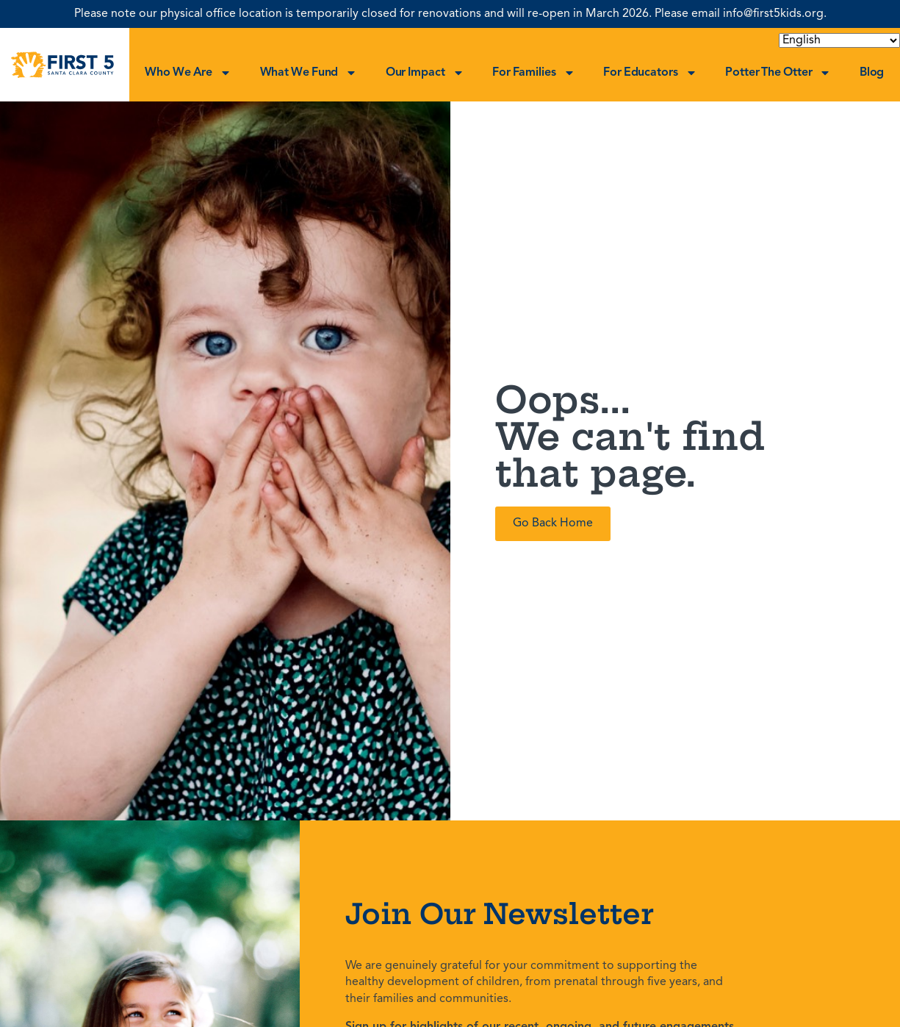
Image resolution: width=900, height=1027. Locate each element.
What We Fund (309, 72)
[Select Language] (839, 40)
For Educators (650, 72)
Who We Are (188, 72)
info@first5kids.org (773, 14)
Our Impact (425, 72)
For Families (533, 72)
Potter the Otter (778, 72)
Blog (872, 73)
